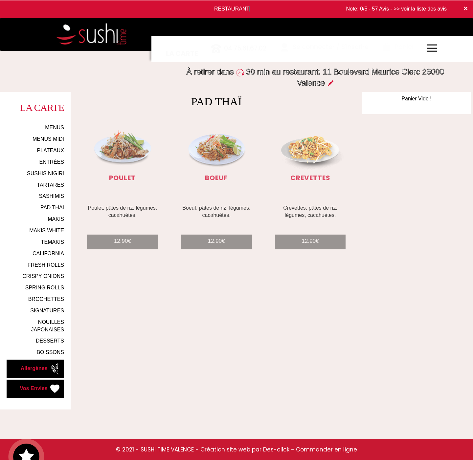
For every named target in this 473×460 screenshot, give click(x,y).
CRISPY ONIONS (43, 276)
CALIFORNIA (48, 253)
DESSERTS (50, 341)
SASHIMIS (51, 196)
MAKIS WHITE (46, 230)
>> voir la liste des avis (420, 8)
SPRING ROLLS (44, 287)
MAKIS (56, 219)
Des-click (276, 449)
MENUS (54, 127)
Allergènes (41, 369)
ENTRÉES (51, 162)
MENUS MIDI (48, 139)
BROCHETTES (46, 299)
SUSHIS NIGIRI (45, 173)
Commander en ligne (326, 449)
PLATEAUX (50, 150)
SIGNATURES (47, 310)
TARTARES (50, 185)
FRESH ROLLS (46, 265)
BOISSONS (50, 352)
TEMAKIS (52, 242)
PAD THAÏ (52, 207)
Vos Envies (40, 389)
